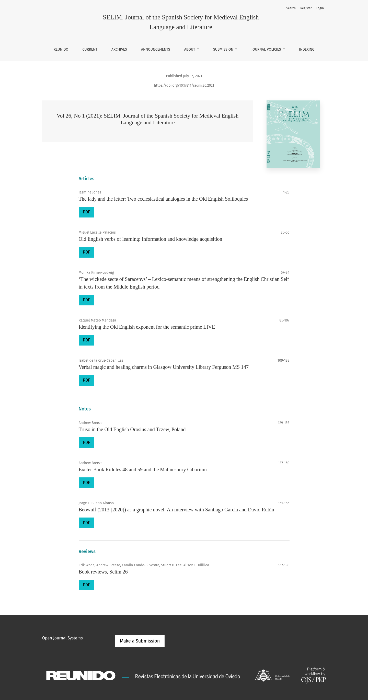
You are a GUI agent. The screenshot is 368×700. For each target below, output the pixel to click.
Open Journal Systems (62, 638)
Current (90, 49)
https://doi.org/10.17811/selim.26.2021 (184, 85)
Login (320, 8)
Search (291, 8)
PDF (86, 212)
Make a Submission (140, 641)
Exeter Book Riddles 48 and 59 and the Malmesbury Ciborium (143, 469)
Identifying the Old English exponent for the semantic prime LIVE (147, 327)
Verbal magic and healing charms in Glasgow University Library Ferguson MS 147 (164, 367)
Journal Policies (266, 49)
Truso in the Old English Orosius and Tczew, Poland (132, 429)
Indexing (306, 49)
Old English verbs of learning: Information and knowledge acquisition (150, 239)
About (190, 49)
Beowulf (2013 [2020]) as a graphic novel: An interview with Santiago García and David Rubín (176, 509)
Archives (119, 49)
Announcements (155, 49)
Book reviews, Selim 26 (103, 572)
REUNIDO (61, 49)
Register (306, 8)
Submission (223, 49)
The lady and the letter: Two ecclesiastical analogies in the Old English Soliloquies (163, 199)
